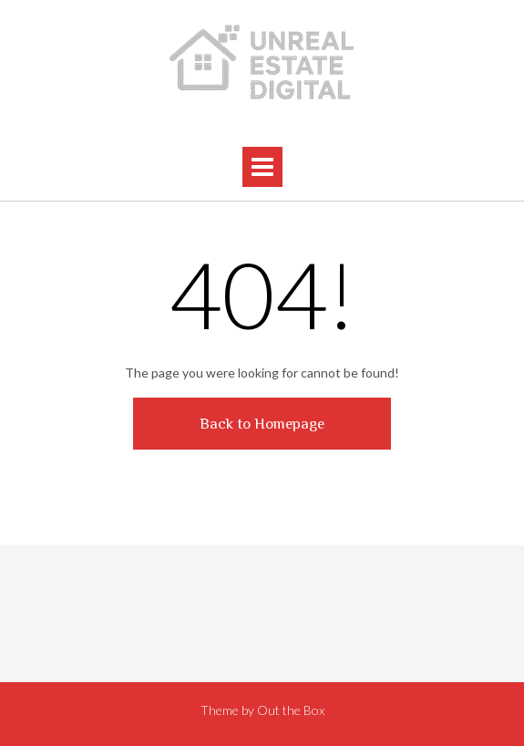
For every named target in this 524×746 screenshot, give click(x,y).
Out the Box (290, 710)
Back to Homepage (262, 423)
